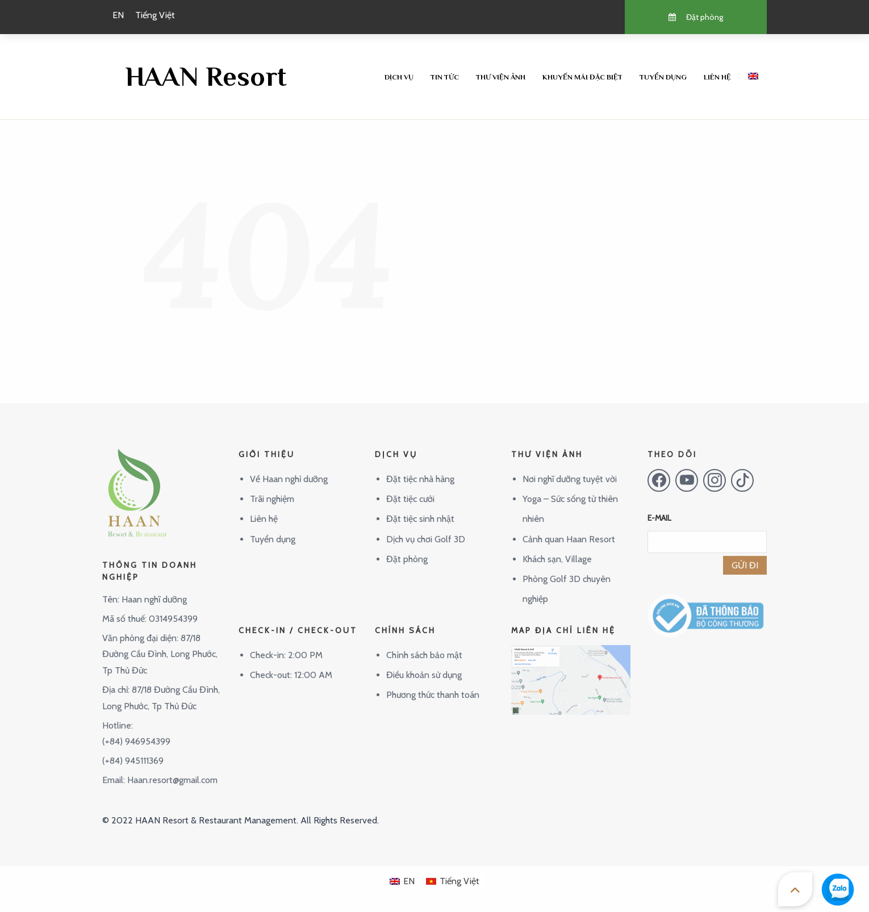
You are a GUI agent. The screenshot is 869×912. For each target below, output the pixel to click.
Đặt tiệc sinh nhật (420, 509)
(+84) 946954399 (136, 732)
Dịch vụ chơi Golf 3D (425, 529)
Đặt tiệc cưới (410, 489)
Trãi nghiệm (272, 489)
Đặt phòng (407, 549)
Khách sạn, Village (557, 549)
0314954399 (173, 609)
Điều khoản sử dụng (424, 665)
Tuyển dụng (663, 77)
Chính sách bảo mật (424, 645)
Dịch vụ (399, 77)
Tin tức (445, 77)
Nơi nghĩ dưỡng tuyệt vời (570, 469)
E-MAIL (659, 509)
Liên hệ (717, 77)
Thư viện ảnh (500, 77)
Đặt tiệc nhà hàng (420, 469)
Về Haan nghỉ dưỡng (289, 469)
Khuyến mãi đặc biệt (582, 77)
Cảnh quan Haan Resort (569, 529)
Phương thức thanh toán (432, 685)
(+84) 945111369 (133, 751)
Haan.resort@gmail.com (172, 770)
